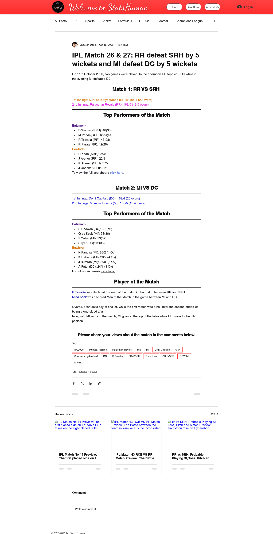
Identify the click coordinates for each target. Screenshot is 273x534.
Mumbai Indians (98, 349)
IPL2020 (79, 349)
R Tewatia (117, 356)
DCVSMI (184, 356)
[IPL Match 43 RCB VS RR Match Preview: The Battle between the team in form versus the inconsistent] (136, 434)
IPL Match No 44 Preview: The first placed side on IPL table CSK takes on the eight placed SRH (79, 456)
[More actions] (199, 45)
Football (163, 21)
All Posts (61, 21)
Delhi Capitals (162, 349)
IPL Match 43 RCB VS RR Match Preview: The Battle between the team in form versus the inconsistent (135, 456)
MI (147, 349)
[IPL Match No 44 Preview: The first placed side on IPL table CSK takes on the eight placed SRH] (80, 434)
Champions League (189, 21)
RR (139, 349)
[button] (214, 21)
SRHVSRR (168, 356)
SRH (177, 349)
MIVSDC (79, 362)
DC (105, 356)
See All (214, 413)
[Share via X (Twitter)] (82, 383)
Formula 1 (125, 21)
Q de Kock (151, 356)
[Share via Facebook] (73, 383)
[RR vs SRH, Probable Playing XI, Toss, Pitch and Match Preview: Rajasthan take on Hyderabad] (193, 434)
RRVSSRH (134, 356)
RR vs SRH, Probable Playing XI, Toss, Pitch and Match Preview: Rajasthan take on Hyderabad (191, 456)
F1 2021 (145, 21)
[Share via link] (99, 383)
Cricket (106, 21)
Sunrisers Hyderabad (86, 356)
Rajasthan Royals (122, 349)
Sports (90, 21)
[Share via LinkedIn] (90, 383)
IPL (76, 21)
